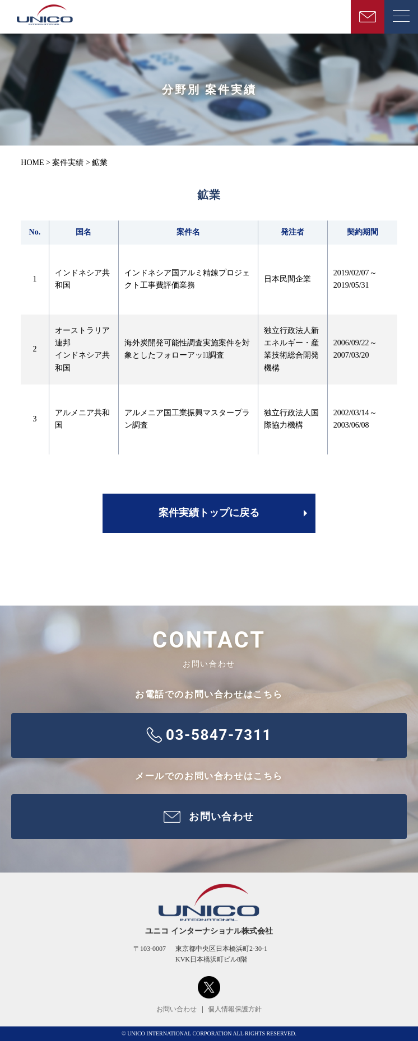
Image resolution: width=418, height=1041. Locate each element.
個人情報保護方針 (235, 1009)
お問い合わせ (176, 1009)
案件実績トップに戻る (209, 512)
